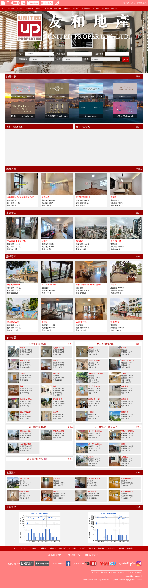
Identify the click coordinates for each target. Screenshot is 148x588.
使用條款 (121, 572)
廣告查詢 (95, 572)
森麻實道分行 (55, 555)
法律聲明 (103, 572)
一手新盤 (29, 8)
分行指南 (105, 8)
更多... (139, 76)
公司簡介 (11, 8)
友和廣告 (66, 8)
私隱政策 (112, 572)
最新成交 (38, 8)
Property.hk (138, 576)
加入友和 (129, 572)
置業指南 (91, 548)
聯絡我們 (114, 8)
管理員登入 (142, 3)
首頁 (3, 8)
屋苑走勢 (48, 8)
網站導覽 (138, 572)
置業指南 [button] (86, 8)
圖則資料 (57, 8)
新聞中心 (75, 8)
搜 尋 (125, 59)
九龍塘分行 (74, 555)
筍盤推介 (20, 8)
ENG (133, 3)
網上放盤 (96, 8)
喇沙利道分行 (92, 555)
